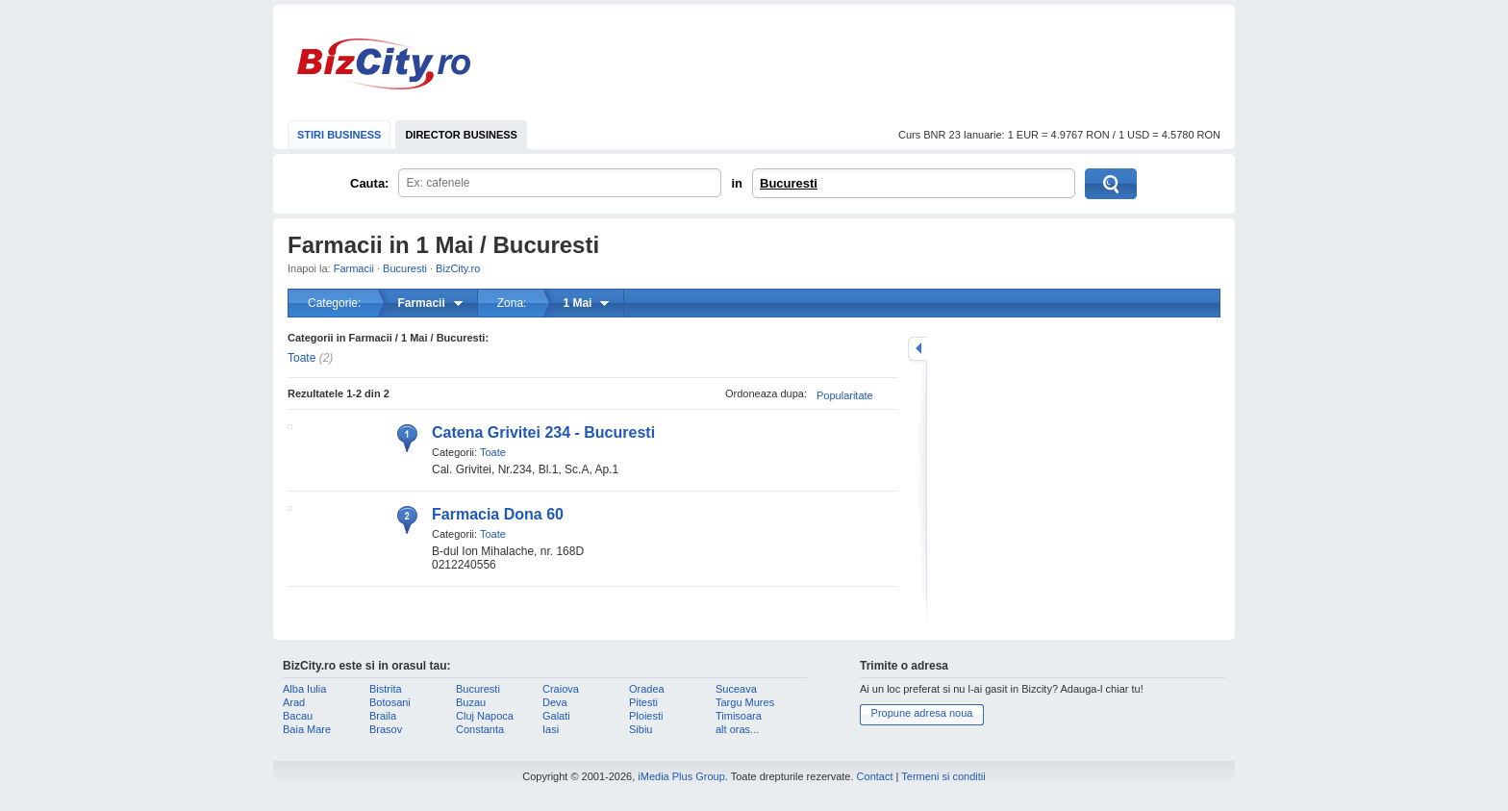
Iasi (550, 729)
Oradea (647, 689)
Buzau (471, 702)
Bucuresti (788, 183)
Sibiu (640, 729)
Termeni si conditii (943, 776)
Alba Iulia (304, 689)
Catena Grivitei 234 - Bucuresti (543, 432)
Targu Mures (745, 702)
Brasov (385, 729)
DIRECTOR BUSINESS (461, 134)
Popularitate (845, 395)
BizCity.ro (383, 63)
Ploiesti (646, 716)
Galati (556, 716)
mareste (917, 349)
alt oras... (737, 729)
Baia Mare (307, 729)
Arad (294, 702)
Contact (875, 776)
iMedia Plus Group (681, 776)
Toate (301, 358)
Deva (554, 702)
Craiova (560, 689)
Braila (382, 716)
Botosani (390, 702)
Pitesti (643, 702)
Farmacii (354, 268)
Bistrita (385, 689)
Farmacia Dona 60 (498, 514)
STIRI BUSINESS (339, 134)
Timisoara (739, 716)
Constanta (480, 729)
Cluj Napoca (485, 716)
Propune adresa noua (922, 713)
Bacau (298, 716)
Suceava (736, 689)
